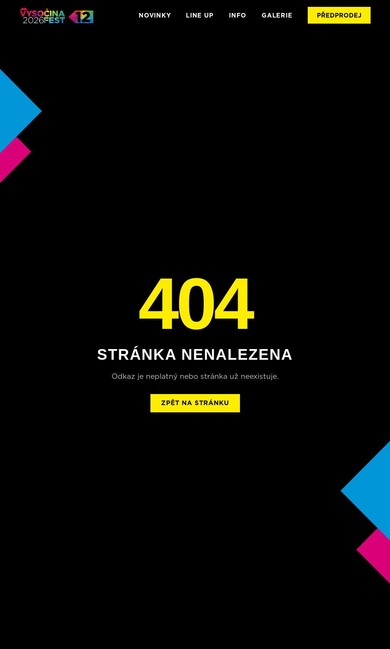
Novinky (155, 15)
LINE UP (200, 15)
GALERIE (277, 15)
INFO (237, 15)
